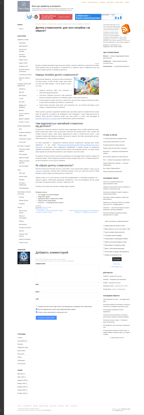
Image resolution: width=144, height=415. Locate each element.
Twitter (120, 46)
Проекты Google (24, 157)
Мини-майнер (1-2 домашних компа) (115, 245)
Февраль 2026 (22, 380)
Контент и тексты (24, 122)
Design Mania (107, 289)
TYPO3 (21, 98)
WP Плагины (23, 95)
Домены (21, 110)
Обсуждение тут (117, 266)
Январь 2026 (21, 383)
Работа (127, 2)
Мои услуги (110, 2)
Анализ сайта (23, 176)
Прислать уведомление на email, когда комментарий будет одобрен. (56, 309)
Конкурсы (22, 203)
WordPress (22, 89)
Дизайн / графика (24, 119)
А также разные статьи (117, 337)
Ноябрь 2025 (21, 390)
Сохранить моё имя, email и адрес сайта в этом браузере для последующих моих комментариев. (65, 306)
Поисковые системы (25, 139)
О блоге (84, 2)
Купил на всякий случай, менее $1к (114, 232)
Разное (20, 207)
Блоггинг (21, 197)
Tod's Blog (24, 6)
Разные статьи (52, 24)
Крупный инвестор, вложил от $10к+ (115, 225)
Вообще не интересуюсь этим (113, 255)
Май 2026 (20, 374)
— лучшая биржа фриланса (116, 66)
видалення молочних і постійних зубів (48, 118)
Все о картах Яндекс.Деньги (111, 168)
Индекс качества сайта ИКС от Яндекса (115, 148)
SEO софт (22, 173)
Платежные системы (25, 74)
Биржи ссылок (23, 60)
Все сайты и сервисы (24, 146)
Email (38, 292)
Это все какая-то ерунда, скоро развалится (117, 251)
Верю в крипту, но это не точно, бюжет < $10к (117, 229)
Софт (19, 170)
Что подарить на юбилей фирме (48, 194)
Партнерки (22, 43)
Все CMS (21, 102)
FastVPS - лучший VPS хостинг (112, 276)
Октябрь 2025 (22, 393)
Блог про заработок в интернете (46, 6)
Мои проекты (23, 224)
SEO (20, 129)
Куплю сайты (119, 2)
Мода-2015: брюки (44, 196)
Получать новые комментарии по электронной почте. (52, 312)
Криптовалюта (23, 46)
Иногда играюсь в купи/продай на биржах (116, 238)
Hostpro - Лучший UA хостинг (112, 282)
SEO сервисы (23, 154)
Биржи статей (23, 63)
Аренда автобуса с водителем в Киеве (50, 198)
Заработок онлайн (23, 39)
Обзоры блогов (23, 200)
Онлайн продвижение (24, 126)
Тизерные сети (23, 66)
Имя (37, 284)
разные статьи (43, 209)
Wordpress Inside (108, 286)
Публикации (21, 360)
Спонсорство (21, 363)
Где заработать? (93, 2)
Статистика (22, 142)
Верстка (21, 92)
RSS (111, 46)
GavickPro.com (119, 410)
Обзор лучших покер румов (47, 200)
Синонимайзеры (24, 188)
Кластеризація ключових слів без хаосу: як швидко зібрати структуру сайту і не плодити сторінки (116, 332)
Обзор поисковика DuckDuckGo (112, 171)
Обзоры (21, 221)
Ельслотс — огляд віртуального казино (51, 202)
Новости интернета (25, 239)
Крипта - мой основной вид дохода (114, 248)
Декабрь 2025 (22, 387)
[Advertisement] (67, 48)
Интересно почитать (25, 227)
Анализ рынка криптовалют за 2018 (114, 141)
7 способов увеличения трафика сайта (115, 138)
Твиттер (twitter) (23, 166)
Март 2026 (21, 377)
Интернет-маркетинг (25, 132)
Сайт (37, 299)
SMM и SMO (22, 135)
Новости (44, 24)
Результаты (116, 264)
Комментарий (41, 263)
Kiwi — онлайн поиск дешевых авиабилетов (116, 160)
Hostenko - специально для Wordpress (114, 279)
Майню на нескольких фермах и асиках (116, 242)
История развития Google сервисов (114, 145)
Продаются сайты (23, 347)
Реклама (102, 2)
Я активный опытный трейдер (113, 235)
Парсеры (21, 179)
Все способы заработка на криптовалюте (115, 156)
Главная (38, 24)
